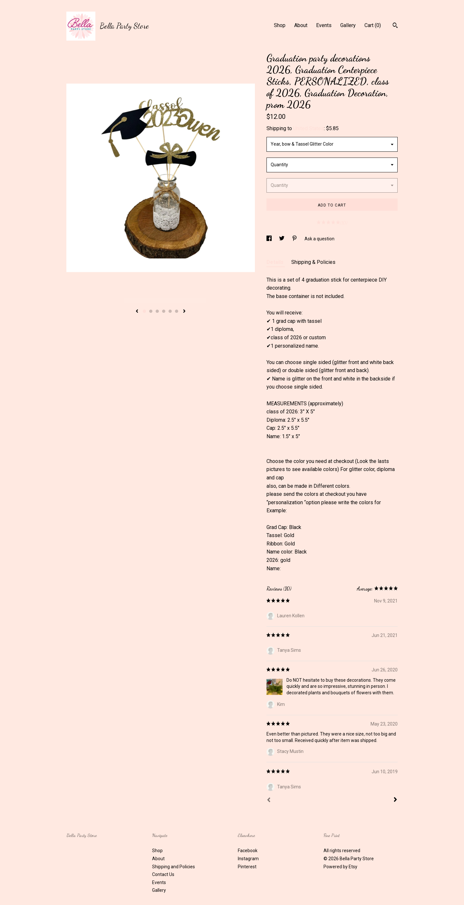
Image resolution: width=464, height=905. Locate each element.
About (300, 25)
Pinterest (247, 866)
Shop (279, 25)
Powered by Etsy (340, 866)
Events (324, 25)
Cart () (372, 25)
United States (308, 128)
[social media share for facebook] (269, 238)
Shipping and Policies (173, 866)
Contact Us (163, 874)
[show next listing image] (184, 311)
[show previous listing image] (137, 311)
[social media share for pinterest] (295, 238)
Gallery (348, 25)
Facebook (247, 850)
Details (275, 262)
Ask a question (319, 238)
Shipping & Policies (313, 262)
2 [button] (150, 311)
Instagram (248, 858)
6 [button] (176, 311)
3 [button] (157, 311)
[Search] (395, 26)
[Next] (395, 800)
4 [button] (163, 311)
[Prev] (268, 800)
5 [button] (170, 311)
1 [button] (144, 311)
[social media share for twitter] (282, 238)
